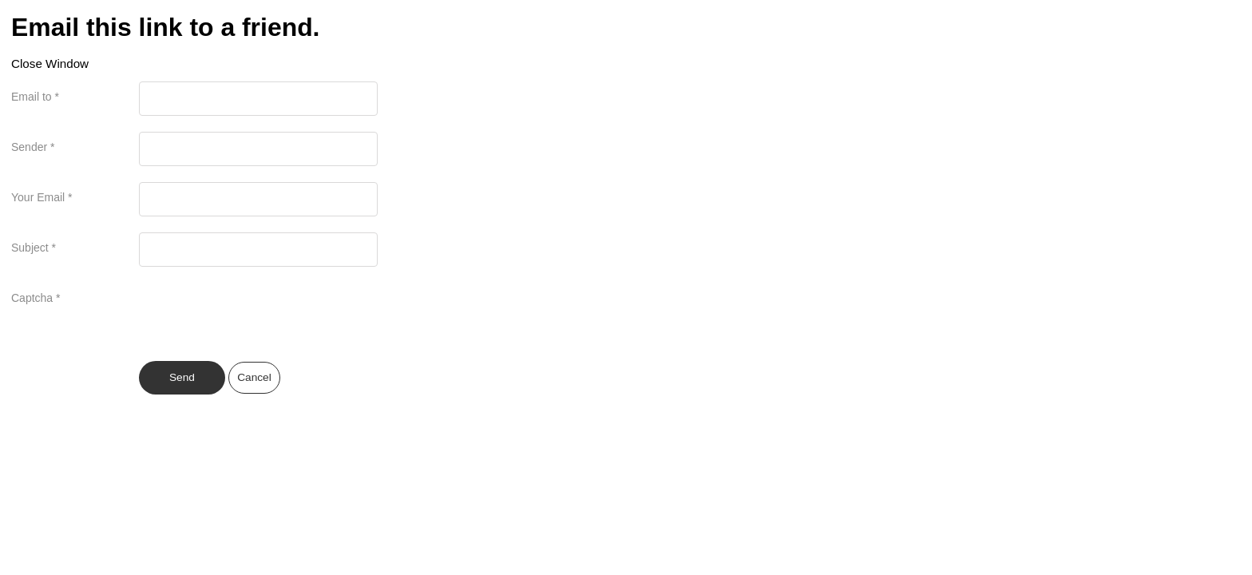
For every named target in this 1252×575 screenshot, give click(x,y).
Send (182, 377)
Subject (33, 247)
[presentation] (260, 314)
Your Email (42, 197)
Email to (35, 96)
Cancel (254, 377)
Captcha (36, 297)
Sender (33, 147)
